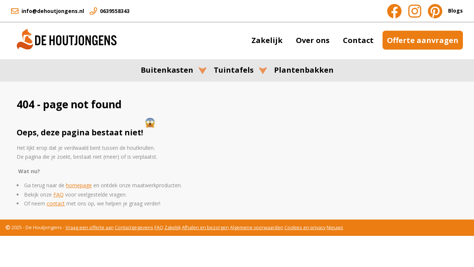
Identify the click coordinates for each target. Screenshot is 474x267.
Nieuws (335, 227)
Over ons (313, 40)
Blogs (455, 10)
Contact (358, 40)
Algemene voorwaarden (256, 227)
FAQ (158, 227)
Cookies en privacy (305, 227)
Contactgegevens (134, 227)
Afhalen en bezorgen (205, 227)
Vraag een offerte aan (90, 227)
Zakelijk (267, 40)
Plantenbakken (304, 70)
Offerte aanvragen (422, 40)
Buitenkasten (167, 70)
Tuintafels (234, 70)
